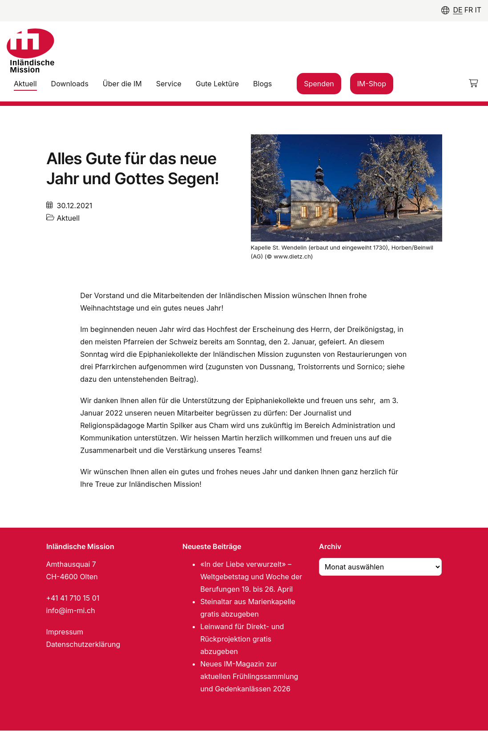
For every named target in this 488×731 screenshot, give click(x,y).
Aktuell (25, 83)
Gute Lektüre (217, 83)
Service (168, 83)
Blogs (262, 83)
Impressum (65, 631)
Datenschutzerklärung (83, 644)
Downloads (70, 83)
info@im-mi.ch (70, 610)
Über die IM (122, 83)
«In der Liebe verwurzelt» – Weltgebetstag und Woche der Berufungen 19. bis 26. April (251, 577)
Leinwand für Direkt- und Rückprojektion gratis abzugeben (242, 639)
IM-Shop (371, 83)
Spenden (319, 83)
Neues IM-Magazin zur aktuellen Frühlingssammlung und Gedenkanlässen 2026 (249, 676)
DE (457, 9)
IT (478, 9)
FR (468, 9)
